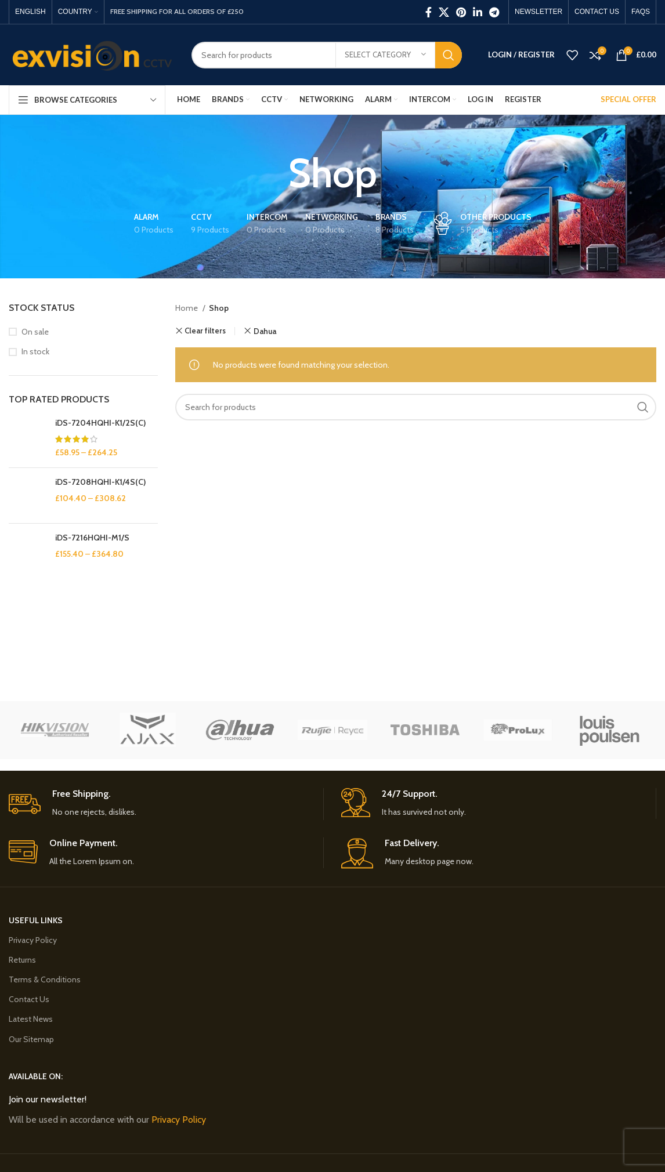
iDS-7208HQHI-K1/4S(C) (100, 482)
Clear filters (205, 331)
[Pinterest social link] (461, 12)
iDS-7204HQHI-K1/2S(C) (100, 423)
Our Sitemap (31, 1039)
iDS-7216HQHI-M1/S (92, 537)
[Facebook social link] (428, 12)
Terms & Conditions (45, 979)
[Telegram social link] (494, 12)
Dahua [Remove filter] (265, 331)
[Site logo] (91, 54)
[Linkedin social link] (477, 12)
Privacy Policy (33, 940)
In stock (35, 351)
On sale (35, 331)
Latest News (31, 1019)
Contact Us (29, 999)
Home (187, 308)
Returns (22, 960)
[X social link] (444, 12)
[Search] (326, 55)
